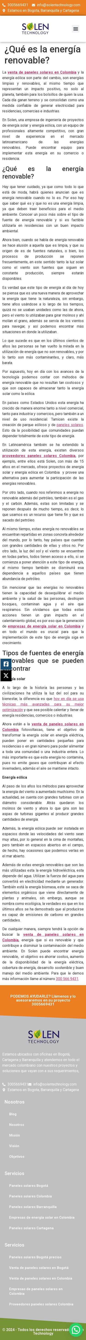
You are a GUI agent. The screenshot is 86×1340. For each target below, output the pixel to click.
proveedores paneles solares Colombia (38, 456)
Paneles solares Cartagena (31, 1228)
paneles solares (70, 425)
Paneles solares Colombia (30, 1196)
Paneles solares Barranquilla (33, 1207)
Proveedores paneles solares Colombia (41, 1304)
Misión (14, 1135)
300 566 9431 (67, 979)
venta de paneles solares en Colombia (42, 72)
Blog (13, 1114)
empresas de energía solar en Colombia (44, 626)
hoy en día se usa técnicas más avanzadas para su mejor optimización (43, 704)
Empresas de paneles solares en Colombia (36, 1291)
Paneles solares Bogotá (28, 1186)
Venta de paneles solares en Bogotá (39, 1268)
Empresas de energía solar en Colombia (42, 1217)
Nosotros (16, 1125)
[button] (75, 29)
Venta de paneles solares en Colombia (40, 1278)
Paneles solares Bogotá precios (35, 1257)
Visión (14, 1146)
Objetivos (16, 1157)
